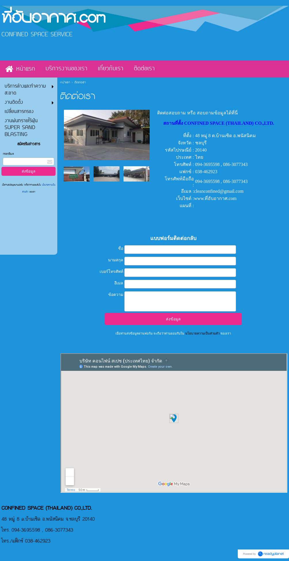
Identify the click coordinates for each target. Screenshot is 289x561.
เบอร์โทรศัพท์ (111, 271)
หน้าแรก (65, 82)
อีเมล (118, 283)
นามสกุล (115, 260)
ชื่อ (120, 248)
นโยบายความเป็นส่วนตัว (202, 333)
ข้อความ (115, 294)
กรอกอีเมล (8, 154)
